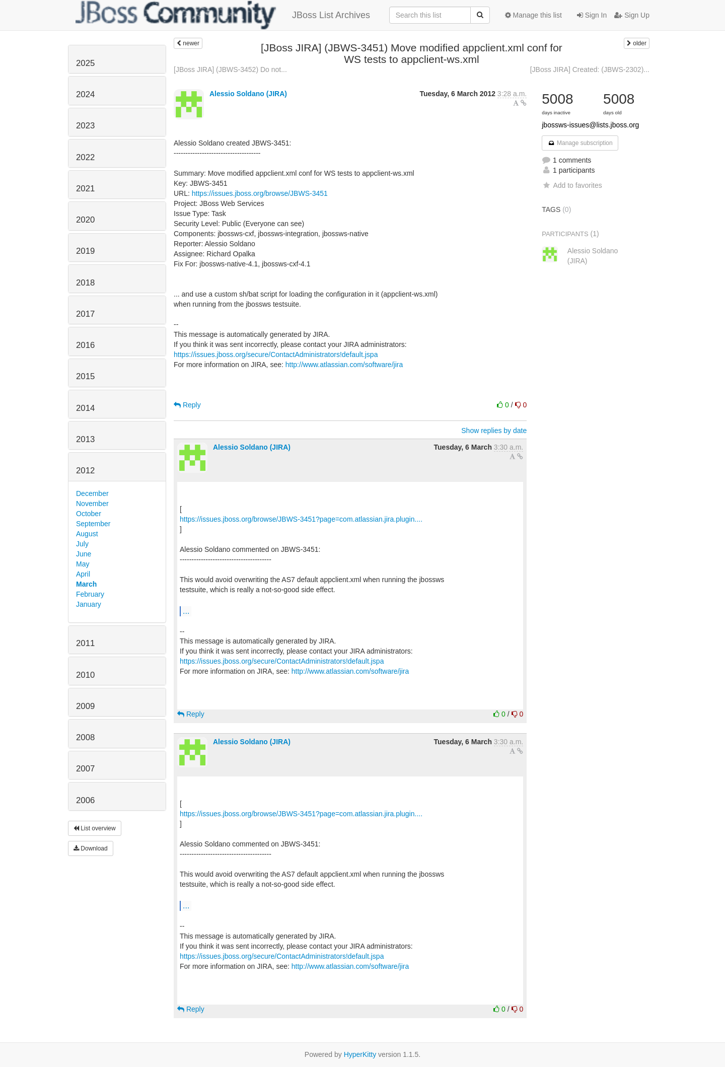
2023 (85, 125)
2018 (85, 283)
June (83, 554)
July (82, 544)
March (86, 584)
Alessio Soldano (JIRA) (248, 94)
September (93, 524)
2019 (85, 251)
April (83, 574)
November (92, 504)
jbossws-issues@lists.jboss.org (590, 125)
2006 (85, 800)
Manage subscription (580, 143)
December (92, 493)
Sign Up (631, 15)
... (186, 610)
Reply (187, 405)
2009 (85, 706)
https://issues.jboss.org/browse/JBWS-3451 (260, 193)
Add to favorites (572, 185)
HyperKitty (360, 1054)
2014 (85, 408)
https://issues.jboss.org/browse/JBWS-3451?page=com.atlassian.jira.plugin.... (301, 519)
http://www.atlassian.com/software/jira (344, 365)
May (82, 564)
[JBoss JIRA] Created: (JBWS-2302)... (589, 69)
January (88, 604)
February (90, 594)
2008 (85, 737)
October (88, 514)
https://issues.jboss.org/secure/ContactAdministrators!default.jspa (276, 354)
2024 (85, 94)
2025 (85, 63)
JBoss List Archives (223, 15)
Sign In (592, 15)
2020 (85, 220)
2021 (85, 188)
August (87, 534)
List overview (95, 828)
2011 (85, 643)
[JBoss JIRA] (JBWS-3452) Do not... (230, 69)
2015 (85, 376)
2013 (85, 439)
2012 (85, 470)
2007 (85, 768)
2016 (85, 345)
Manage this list (533, 15)
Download (91, 848)
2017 (85, 314)
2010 (85, 675)
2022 (85, 157)
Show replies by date (494, 430)
